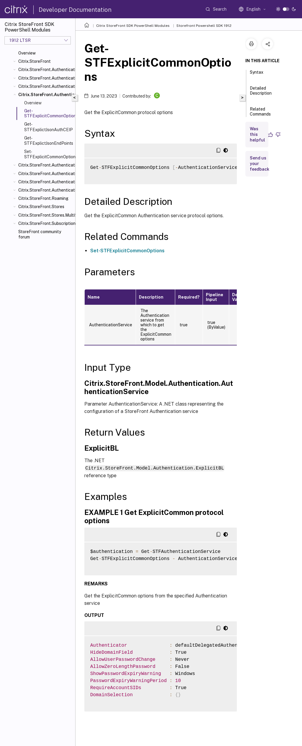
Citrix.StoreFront (34, 61)
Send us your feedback (259, 164)
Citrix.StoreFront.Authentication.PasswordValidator (45, 173)
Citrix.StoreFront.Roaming (43, 198)
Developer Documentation (75, 9)
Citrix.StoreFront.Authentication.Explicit (45, 94)
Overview (27, 53)
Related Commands (260, 114)
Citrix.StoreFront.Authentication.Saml (45, 181)
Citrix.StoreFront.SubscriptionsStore (45, 223)
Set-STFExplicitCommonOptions (48, 154)
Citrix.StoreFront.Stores (41, 206)
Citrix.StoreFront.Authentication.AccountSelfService (45, 78)
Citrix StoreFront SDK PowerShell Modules (133, 26)
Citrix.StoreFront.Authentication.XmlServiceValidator (45, 190)
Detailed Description (261, 93)
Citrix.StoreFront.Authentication (45, 69)
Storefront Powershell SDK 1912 (204, 26)
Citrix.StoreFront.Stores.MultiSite (45, 215)
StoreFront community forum (39, 234)
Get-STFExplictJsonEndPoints (48, 141)
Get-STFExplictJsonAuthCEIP (48, 127)
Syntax (256, 75)
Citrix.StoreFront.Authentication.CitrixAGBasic (45, 86)
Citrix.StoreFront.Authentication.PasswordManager (45, 165)
